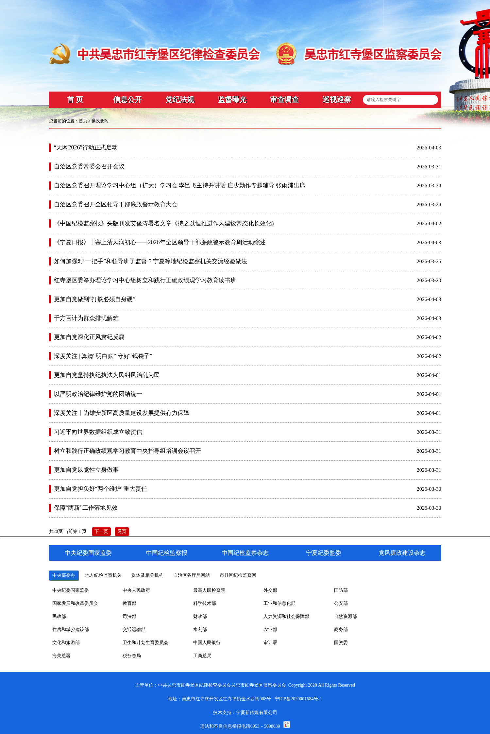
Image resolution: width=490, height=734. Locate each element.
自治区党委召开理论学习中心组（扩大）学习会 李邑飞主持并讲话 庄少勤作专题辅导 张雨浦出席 (180, 185)
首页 (83, 120)
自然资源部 (345, 616)
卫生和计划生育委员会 (145, 642)
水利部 (200, 629)
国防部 (341, 590)
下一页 (101, 531)
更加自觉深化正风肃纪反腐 (89, 337)
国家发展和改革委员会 (75, 603)
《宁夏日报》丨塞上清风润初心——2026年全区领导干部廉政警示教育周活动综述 (160, 242)
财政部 (200, 616)
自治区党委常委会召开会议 (89, 166)
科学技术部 (204, 603)
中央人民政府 (136, 590)
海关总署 (61, 655)
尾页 (122, 531)
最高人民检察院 (209, 590)
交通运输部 (134, 629)
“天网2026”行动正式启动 (86, 147)
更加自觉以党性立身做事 (86, 470)
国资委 (341, 642)
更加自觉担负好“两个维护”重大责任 (100, 489)
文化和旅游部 (66, 642)
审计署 (270, 642)
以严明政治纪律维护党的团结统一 (98, 394)
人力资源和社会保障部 (286, 616)
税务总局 (132, 655)
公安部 (341, 603)
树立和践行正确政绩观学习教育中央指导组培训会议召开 (127, 451)
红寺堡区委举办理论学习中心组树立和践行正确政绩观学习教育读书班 (145, 280)
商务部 (341, 629)
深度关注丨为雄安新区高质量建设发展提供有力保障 (121, 413)
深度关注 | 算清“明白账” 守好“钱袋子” (103, 356)
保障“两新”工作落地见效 (86, 507)
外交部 (270, 590)
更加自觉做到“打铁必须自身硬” (95, 299)
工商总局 (202, 655)
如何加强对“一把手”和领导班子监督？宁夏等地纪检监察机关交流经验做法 (150, 261)
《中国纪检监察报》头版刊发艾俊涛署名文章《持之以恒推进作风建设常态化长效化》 (166, 223)
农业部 (270, 629)
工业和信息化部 (279, 603)
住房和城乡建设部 (70, 629)
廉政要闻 (100, 120)
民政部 (59, 616)
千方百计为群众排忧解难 (86, 318)
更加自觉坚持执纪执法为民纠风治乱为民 (107, 375)
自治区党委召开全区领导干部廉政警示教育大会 (115, 204)
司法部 (129, 616)
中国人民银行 (207, 642)
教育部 (129, 603)
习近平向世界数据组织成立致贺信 (98, 432)
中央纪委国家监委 (70, 590)
